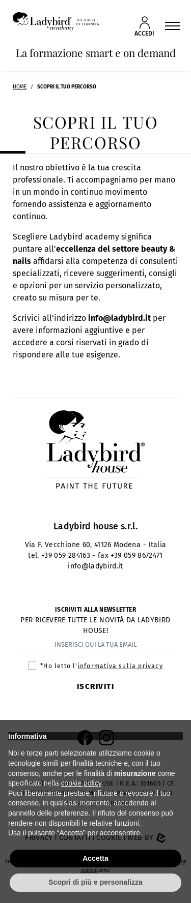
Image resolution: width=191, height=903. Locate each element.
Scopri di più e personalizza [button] (95, 882)
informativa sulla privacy (120, 666)
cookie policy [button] (81, 783)
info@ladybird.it (119, 318)
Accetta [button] (95, 858)
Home (19, 87)
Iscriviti (96, 686)
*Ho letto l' (101, 666)
